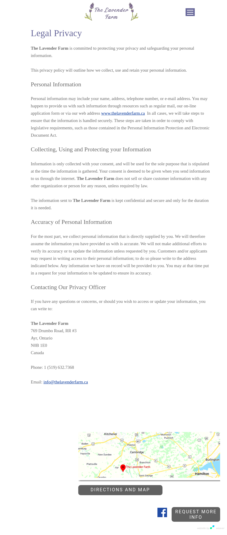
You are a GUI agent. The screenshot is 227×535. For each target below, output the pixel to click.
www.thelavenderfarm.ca (123, 113)
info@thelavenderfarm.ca (65, 382)
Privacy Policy (11, 527)
